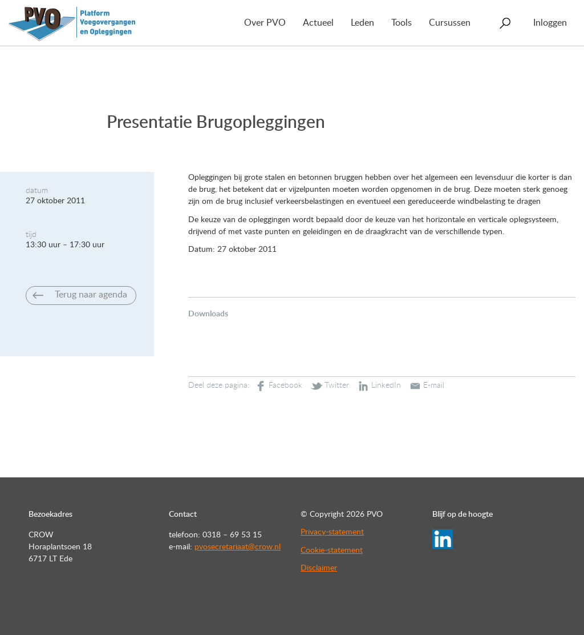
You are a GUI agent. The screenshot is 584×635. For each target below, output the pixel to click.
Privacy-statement (332, 532)
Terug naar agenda (91, 294)
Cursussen (450, 22)
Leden (362, 22)
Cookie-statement (332, 550)
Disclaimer (319, 568)
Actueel (318, 22)
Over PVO (265, 22)
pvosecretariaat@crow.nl (237, 547)
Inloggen (550, 22)
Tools (401, 22)
